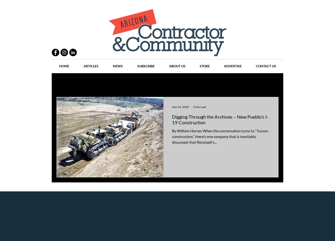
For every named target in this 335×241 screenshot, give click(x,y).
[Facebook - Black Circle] (55, 52)
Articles (170, 83)
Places (207, 83)
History (149, 83)
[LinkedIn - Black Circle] (73, 52)
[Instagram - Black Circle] (64, 52)
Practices (86, 83)
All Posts (62, 83)
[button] (272, 83)
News (189, 83)
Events (252, 83)
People (107, 83)
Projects (128, 83)
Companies (230, 83)
